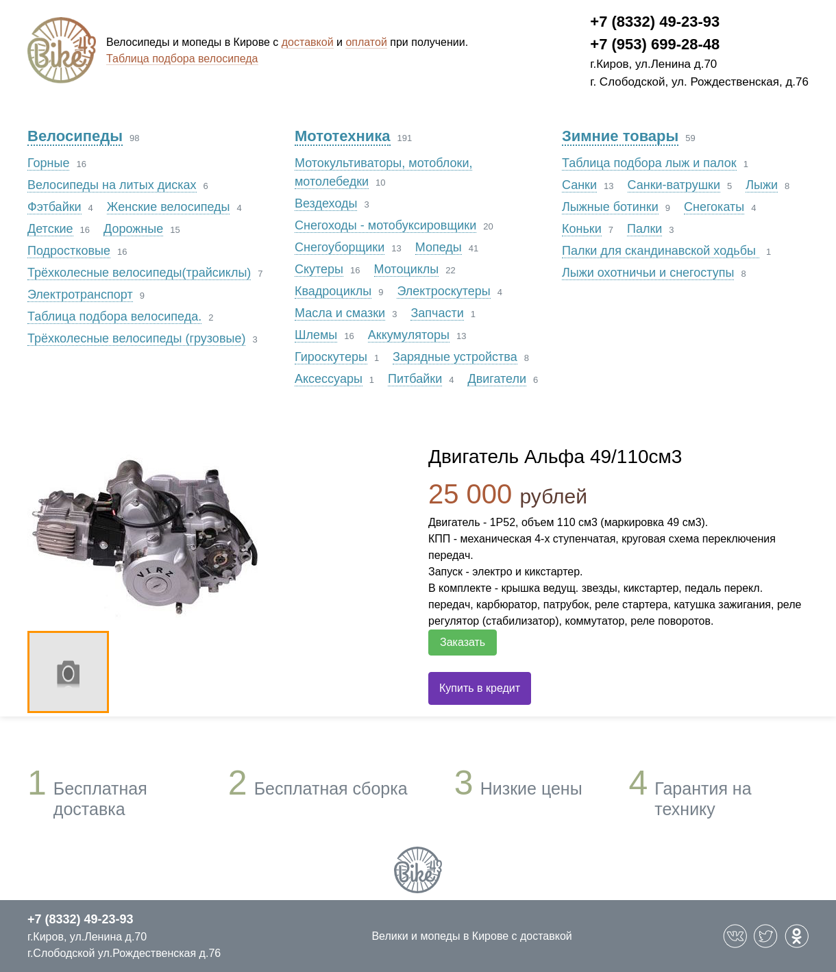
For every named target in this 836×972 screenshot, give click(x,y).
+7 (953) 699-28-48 (655, 44)
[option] (214, 534)
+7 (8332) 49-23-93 (655, 21)
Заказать (462, 642)
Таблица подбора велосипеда (182, 58)
